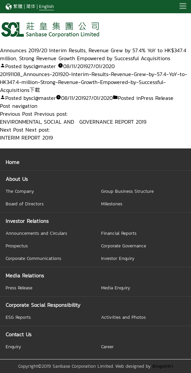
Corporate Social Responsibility (43, 305)
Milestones (111, 203)
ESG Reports (18, 317)
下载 (34, 90)
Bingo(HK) (162, 366)
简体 (30, 6)
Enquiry (13, 346)
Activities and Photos (123, 317)
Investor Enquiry (117, 258)
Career (107, 346)
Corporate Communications (33, 258)
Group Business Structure (127, 191)
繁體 (17, 6)
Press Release (157, 98)
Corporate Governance (123, 245)
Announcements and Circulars (36, 233)
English (46, 6)
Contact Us (18, 334)
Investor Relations (27, 221)
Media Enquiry (115, 287)
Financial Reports (118, 233)
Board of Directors (25, 203)
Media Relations (25, 275)
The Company (20, 191)
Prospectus (17, 245)
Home (12, 162)
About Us (17, 179)
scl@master (42, 66)
